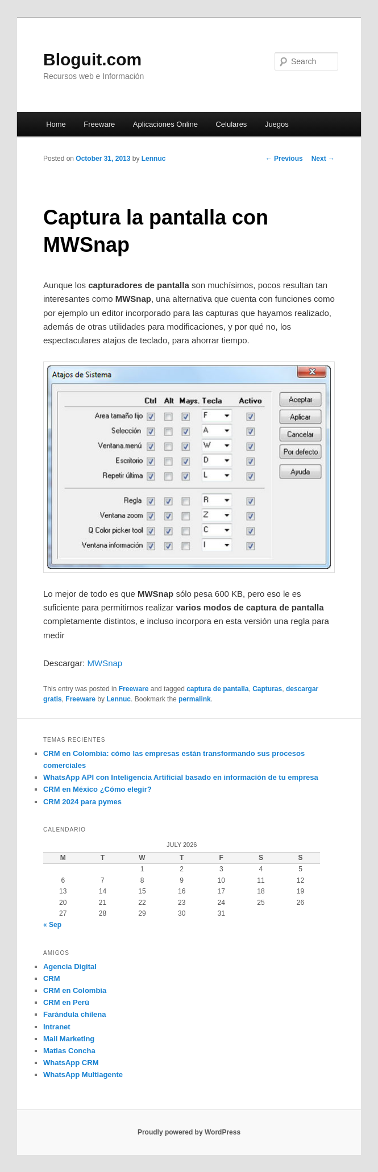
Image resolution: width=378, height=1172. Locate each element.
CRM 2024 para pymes (82, 801)
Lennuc (154, 159)
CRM (51, 978)
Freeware (99, 124)
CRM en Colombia (74, 990)
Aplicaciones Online (165, 124)
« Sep (52, 925)
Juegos (277, 124)
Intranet (56, 1027)
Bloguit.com (92, 59)
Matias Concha (69, 1050)
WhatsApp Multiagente (83, 1074)
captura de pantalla (217, 689)
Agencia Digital (70, 966)
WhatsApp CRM (71, 1062)
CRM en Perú (66, 1002)
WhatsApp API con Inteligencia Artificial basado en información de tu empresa (180, 777)
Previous (284, 159)
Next (323, 159)
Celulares (231, 124)
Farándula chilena (74, 1014)
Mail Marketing (68, 1038)
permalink (194, 699)
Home (56, 124)
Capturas (267, 689)
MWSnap (105, 663)
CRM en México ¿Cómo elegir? (97, 789)
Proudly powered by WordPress (189, 1132)
